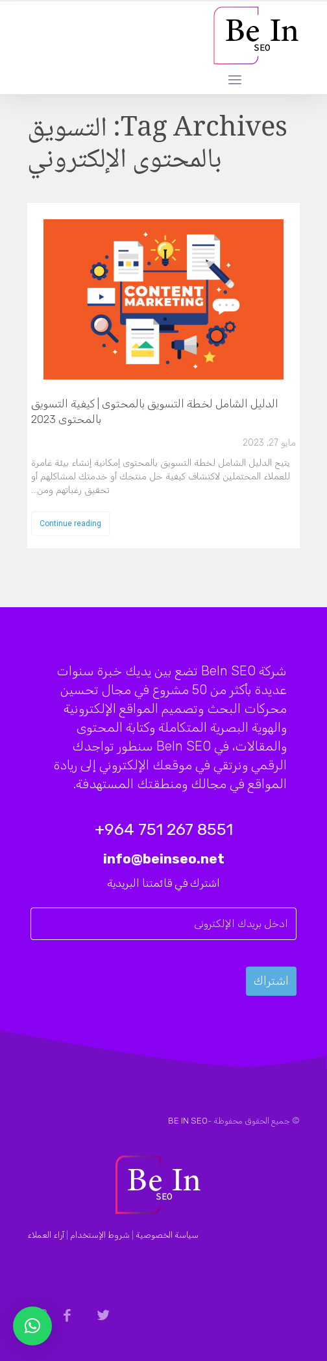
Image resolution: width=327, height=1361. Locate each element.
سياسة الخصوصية (167, 1235)
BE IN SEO (188, 1121)
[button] (32, 1326)
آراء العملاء (45, 1235)
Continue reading (70, 523)
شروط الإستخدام (100, 1235)
